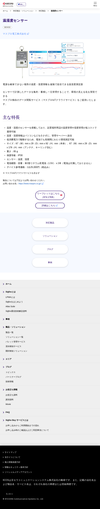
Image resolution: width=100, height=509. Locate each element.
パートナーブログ (13, 377)
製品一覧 (9, 332)
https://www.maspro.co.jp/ (31, 183)
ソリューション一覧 (14, 337)
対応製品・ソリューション (23, 11)
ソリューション (50, 236)
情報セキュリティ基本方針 (16, 467)
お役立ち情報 (11, 389)
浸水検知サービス (13, 346)
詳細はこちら (50, 205)
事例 (50, 262)
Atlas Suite (10, 306)
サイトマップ (10, 452)
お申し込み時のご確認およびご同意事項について (27, 430)
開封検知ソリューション (16, 351)
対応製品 (42, 11)
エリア (9, 359)
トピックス (10, 372)
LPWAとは (10, 297)
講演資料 (9, 399)
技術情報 (9, 381)
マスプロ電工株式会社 (16, 34)
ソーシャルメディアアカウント (18, 472)
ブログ (50, 249)
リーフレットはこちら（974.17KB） (50, 195)
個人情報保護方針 (12, 462)
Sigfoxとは (11, 292)
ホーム (5, 11)
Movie (8, 404)
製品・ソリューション (15, 327)
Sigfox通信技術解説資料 (16, 311)
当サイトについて (12, 457)
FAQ (8, 412)
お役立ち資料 (11, 395)
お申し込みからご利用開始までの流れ (22, 425)
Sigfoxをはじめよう (14, 302)
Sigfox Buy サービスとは (17, 420)
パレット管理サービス (15, 342)
